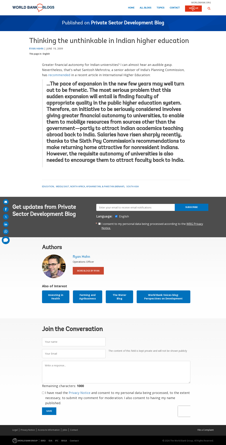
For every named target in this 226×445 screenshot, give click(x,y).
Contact (175, 8)
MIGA (64, 440)
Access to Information (49, 429)
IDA (50, 440)
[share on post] (6, 217)
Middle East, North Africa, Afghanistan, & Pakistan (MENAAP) (90, 186)
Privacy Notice (79, 393)
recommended (59, 75)
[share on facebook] (6, 209)
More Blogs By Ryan (88, 270)
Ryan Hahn (36, 48)
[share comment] (6, 240)
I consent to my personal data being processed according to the (152, 226)
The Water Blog (119, 296)
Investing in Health (55, 296)
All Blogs (145, 8)
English (46, 53)
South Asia (132, 186)
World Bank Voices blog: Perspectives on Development (163, 296)
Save (49, 411)
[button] (209, 8)
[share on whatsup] (6, 231)
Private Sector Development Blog (127, 23)
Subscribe (191, 207)
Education (48, 186)
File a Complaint (206, 429)
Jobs (65, 429)
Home (131, 8)
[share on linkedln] (6, 224)
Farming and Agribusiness (87, 296)
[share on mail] (6, 202)
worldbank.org (201, 2)
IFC (56, 440)
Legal (15, 429)
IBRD (43, 440)
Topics (160, 8)
